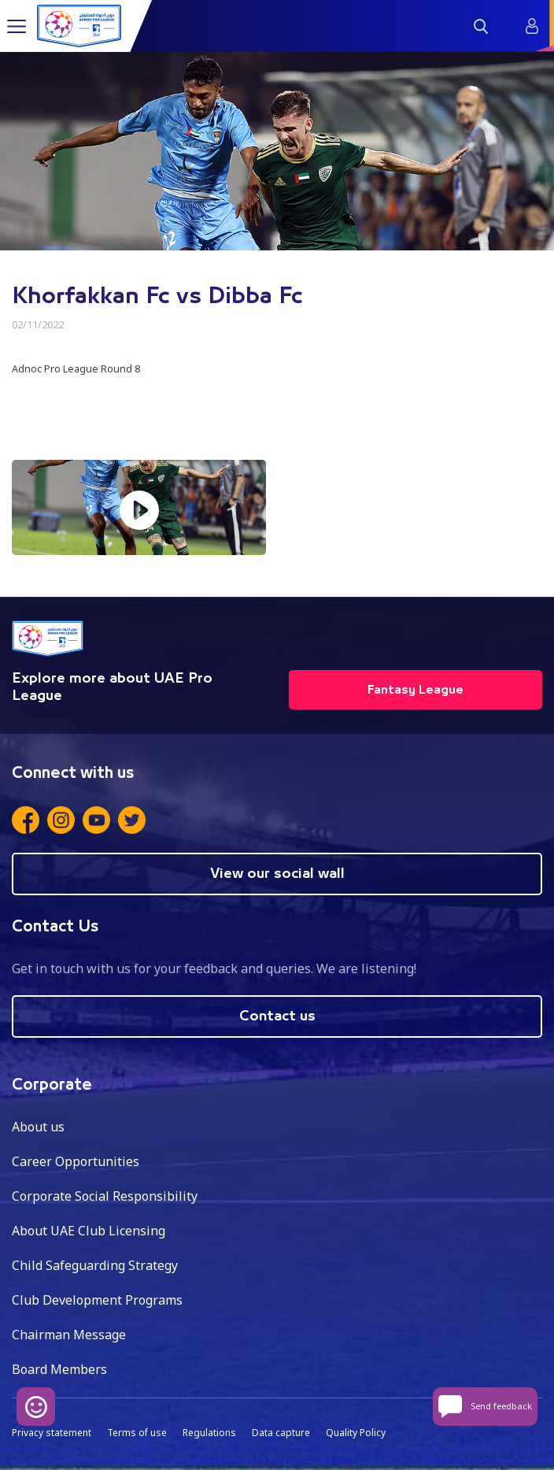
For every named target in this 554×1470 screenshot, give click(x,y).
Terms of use (137, 1432)
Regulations (209, 1432)
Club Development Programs (97, 1300)
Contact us (277, 1016)
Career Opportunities (75, 1161)
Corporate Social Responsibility (105, 1196)
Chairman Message (69, 1334)
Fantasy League (415, 689)
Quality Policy (356, 1432)
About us (38, 1126)
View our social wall (277, 874)
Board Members (59, 1369)
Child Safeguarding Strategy (95, 1265)
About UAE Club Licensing (88, 1230)
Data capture (281, 1432)
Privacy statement (51, 1432)
